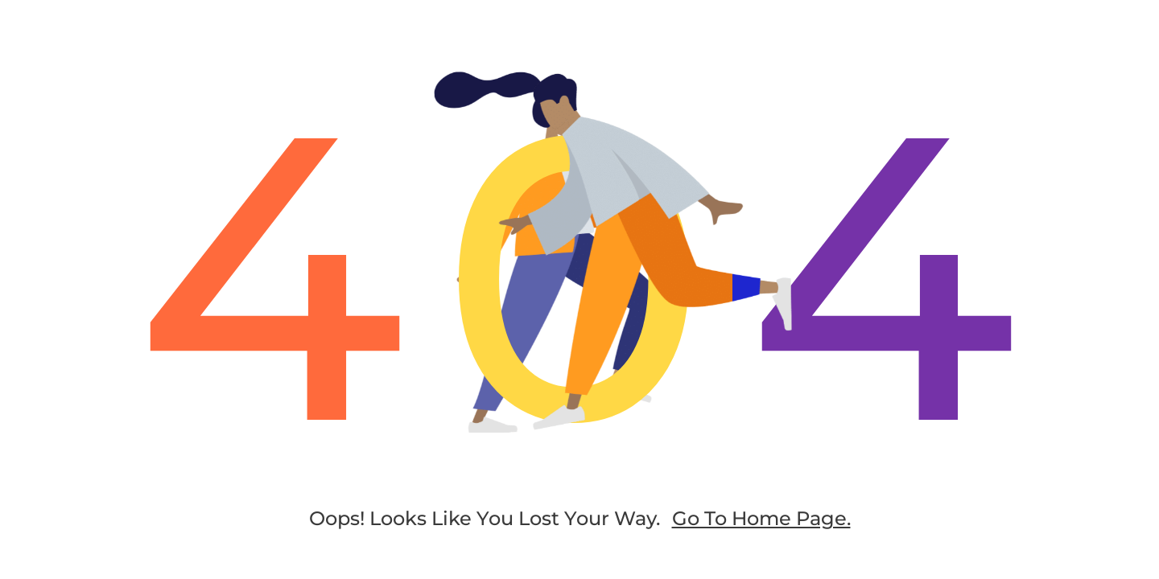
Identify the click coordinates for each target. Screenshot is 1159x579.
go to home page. (761, 518)
